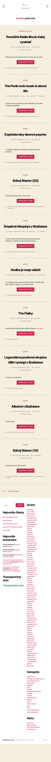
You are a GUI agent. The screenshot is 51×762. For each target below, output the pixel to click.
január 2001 (30, 684)
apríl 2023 (30, 602)
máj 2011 (29, 669)
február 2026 (31, 532)
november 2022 (31, 613)
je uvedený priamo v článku (23, 49)
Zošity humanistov (32, 730)
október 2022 (31, 615)
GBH (8, 406)
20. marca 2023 (37, 331)
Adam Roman (31, 695)
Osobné (25, 82)
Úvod (28, 724)
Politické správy (32, 715)
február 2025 (31, 557)
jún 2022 (29, 623)
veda (39, 118)
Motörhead (27, 494)
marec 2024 (30, 580)
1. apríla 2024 (32, 98)
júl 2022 (29, 621)
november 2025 (32, 538)
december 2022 (32, 611)
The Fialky (25, 326)
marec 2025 (30, 555)
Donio (8, 70)
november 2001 (31, 680)
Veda (28, 726)
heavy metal (14, 70)
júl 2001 (29, 682)
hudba (19, 70)
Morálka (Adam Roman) (34, 709)
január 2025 (30, 559)
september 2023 (32, 592)
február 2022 (31, 632)
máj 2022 (30, 625)
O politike (30, 711)
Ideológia (30, 703)
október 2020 (31, 665)
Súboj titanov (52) (25, 188)
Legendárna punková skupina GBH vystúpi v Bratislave (25, 375)
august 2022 (30, 619)
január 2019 (30, 667)
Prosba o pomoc (7, 538)
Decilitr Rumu (15, 450)
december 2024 (32, 561)
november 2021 (31, 638)
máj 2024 (30, 575)
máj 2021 (29, 650)
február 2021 (31, 657)
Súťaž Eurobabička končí (10, 535)
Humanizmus (31, 701)
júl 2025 (29, 546)
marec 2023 (30, 605)
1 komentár (42, 98)
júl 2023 (29, 596)
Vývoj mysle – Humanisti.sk (11, 585)
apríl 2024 (30, 578)
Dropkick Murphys (12, 264)
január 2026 (30, 534)
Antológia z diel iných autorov (36, 697)
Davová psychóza (20, 118)
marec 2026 (30, 530)
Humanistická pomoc (25, 33)
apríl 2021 (30, 652)
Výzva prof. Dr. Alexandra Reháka (13, 545)
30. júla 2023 (37, 147)
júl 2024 (29, 571)
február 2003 (31, 675)
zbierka (36, 70)
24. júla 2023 (32, 244)
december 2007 (32, 671)
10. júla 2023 (31, 288)
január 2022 (30, 634)
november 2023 (32, 588)
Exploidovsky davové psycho (25, 139)
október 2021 (31, 640)
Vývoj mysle (6, 548)
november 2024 (32, 563)
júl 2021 (29, 646)
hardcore (19, 264)
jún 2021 (29, 648)
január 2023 (30, 609)
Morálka (29, 707)
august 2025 (31, 544)
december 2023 (32, 586)
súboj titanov (10, 215)
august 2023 (31, 594)
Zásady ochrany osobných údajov (26, 758)
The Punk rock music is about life (25, 90)
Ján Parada (29, 118)
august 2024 (31, 569)
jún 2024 (29, 573)
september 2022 (32, 617)
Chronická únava (11, 118)
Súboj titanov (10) (25, 468)
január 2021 (30, 659)
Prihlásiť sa (30, 741)
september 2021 (32, 642)
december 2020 (32, 661)
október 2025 (31, 540)
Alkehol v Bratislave (25, 424)
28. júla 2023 (37, 193)
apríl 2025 (30, 553)
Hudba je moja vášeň (25, 282)
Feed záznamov (31, 743)
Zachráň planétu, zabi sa (10, 542)
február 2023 (31, 607)
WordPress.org (31, 747)
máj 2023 (30, 600)
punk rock (24, 70)
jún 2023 (29, 598)
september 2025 (32, 542)
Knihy (28, 705)
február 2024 (31, 582)
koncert (28, 264)
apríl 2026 (30, 528)
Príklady (29, 717)
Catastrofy (10, 214)
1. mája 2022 (37, 429)
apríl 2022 (30, 627)
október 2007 (31, 673)
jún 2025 (29, 548)
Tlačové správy (31, 722)
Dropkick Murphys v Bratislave (25, 236)
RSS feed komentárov (33, 745)
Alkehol (9, 450)
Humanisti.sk (11, 758)
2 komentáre (42, 288)
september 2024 (32, 567)
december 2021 (31, 636)
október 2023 (31, 590)
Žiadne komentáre (26, 52)
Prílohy (29, 720)
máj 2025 (30, 550)
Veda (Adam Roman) (33, 728)
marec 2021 (30, 655)
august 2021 (30, 644)
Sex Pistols (39, 494)
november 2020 (32, 663)
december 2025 (32, 536)
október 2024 (31, 565)
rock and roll (30, 70)
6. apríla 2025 (37, 49)
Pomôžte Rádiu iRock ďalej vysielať (25, 41)
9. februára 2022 (37, 474)
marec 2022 (30, 630)
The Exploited (36, 170)
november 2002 (32, 677)
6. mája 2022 (37, 385)
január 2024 (30, 584)
